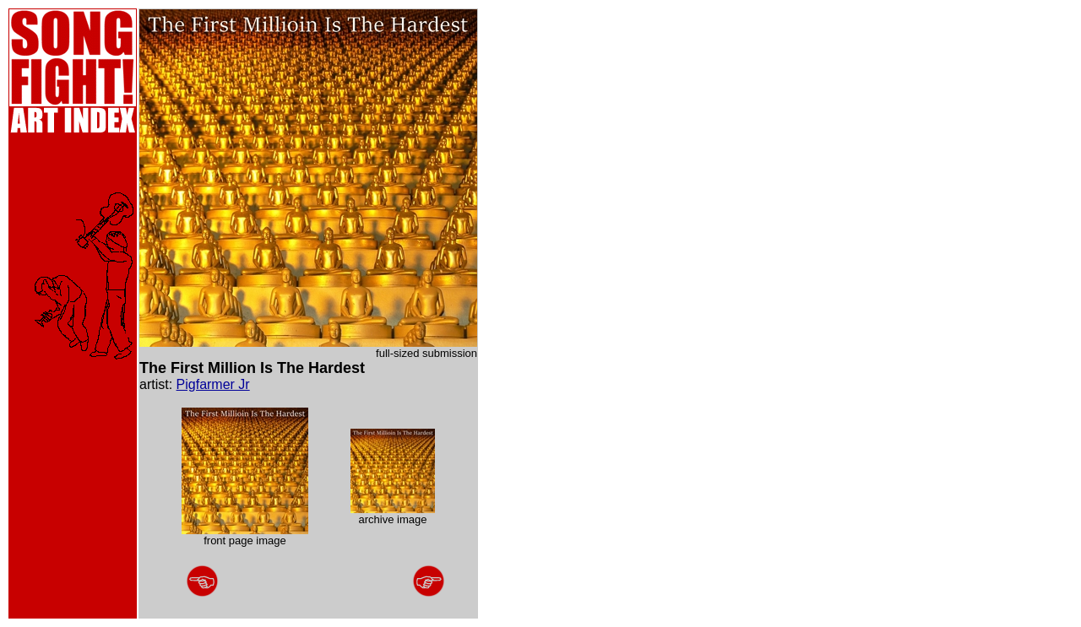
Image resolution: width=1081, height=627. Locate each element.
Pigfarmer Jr (213, 384)
